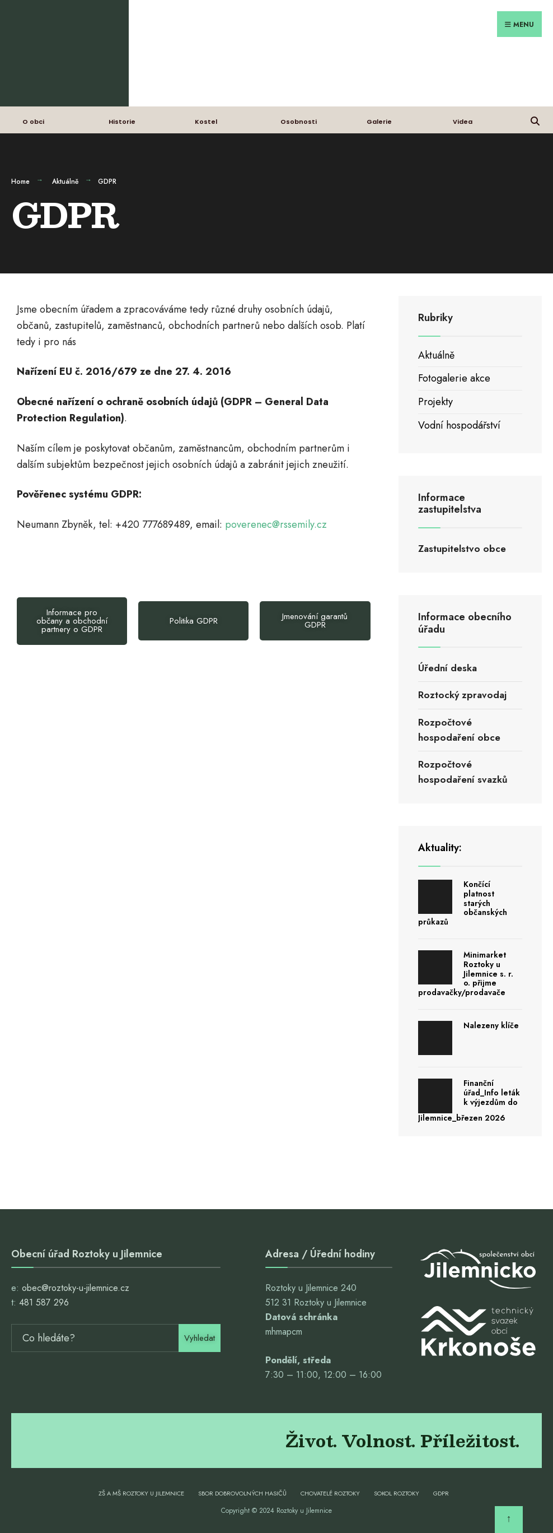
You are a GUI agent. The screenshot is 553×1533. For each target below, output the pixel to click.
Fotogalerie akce (454, 378)
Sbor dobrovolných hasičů (242, 1493)
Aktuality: (440, 847)
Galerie (379, 121)
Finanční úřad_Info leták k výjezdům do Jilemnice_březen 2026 (469, 1100)
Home (20, 181)
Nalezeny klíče (491, 1025)
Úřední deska (447, 668)
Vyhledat (199, 1338)
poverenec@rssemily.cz (276, 524)
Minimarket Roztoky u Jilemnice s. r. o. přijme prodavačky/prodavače (466, 973)
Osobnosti (298, 121)
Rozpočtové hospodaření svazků (463, 772)
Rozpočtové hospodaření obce (459, 730)
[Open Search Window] (535, 119)
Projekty (435, 401)
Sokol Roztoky (396, 1493)
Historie (122, 121)
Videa (462, 121)
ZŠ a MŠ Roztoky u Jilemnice (141, 1493)
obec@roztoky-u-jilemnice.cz (75, 1287)
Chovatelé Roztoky (330, 1493)
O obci (33, 121)
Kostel (206, 121)
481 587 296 (44, 1302)
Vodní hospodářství (459, 425)
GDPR (441, 1493)
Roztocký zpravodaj (462, 695)
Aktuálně (65, 181)
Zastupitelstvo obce (462, 548)
